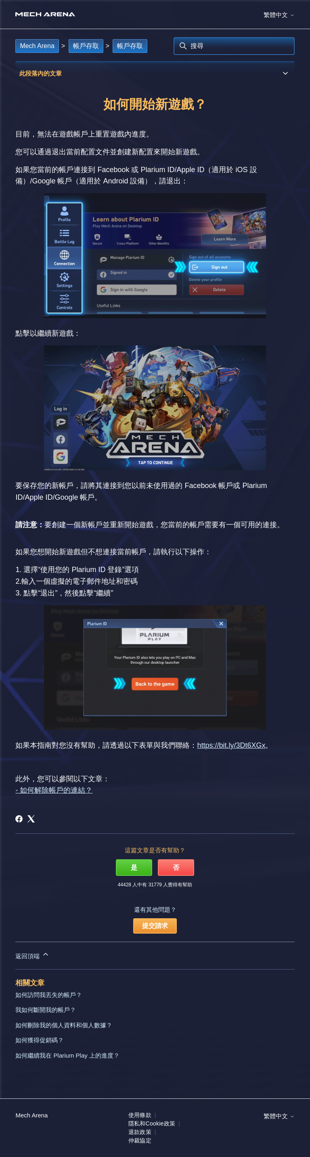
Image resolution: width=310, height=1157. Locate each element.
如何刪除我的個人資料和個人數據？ (63, 1025)
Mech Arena (37, 45)
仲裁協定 (139, 1140)
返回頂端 (32, 954)
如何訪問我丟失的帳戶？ (48, 994)
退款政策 (139, 1132)
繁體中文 (279, 14)
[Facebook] (19, 819)
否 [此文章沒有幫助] (176, 867)
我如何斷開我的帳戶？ (45, 1009)
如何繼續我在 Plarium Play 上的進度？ (67, 1055)
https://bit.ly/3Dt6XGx (231, 745)
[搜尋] (234, 46)
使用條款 (139, 1115)
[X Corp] (31, 819)
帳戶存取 (86, 45)
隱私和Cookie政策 (151, 1123)
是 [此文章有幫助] (134, 867)
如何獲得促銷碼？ (39, 1040)
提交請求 (155, 925)
